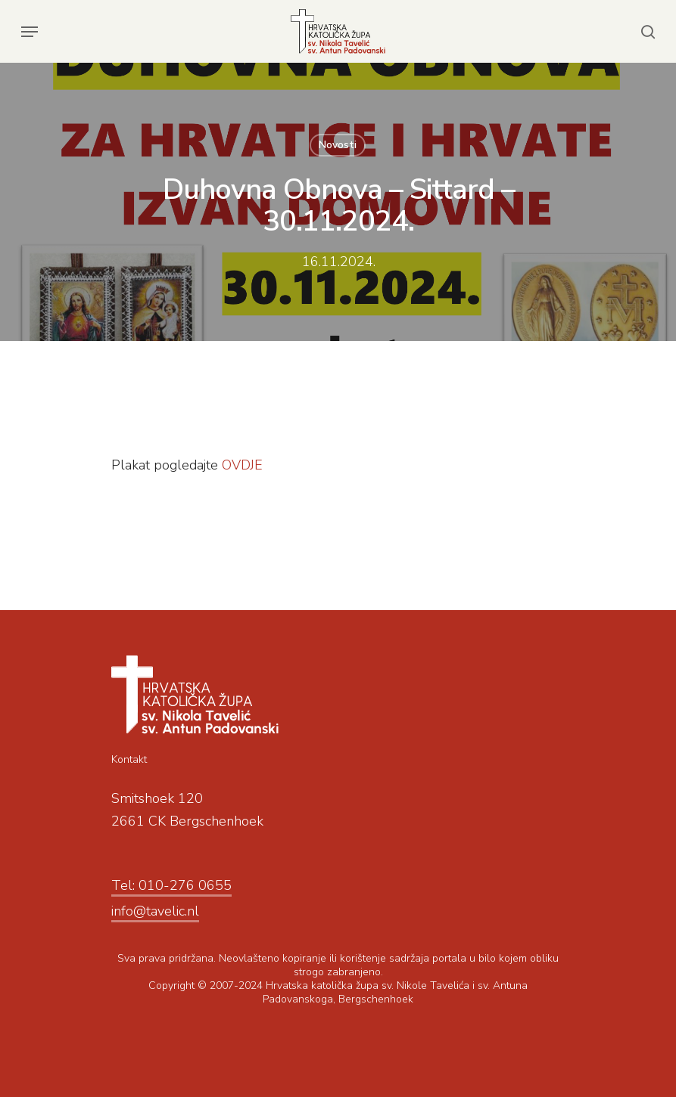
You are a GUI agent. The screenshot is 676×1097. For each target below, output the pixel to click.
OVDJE (242, 465)
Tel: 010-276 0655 (171, 885)
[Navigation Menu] (29, 31)
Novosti (338, 145)
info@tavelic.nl (155, 911)
